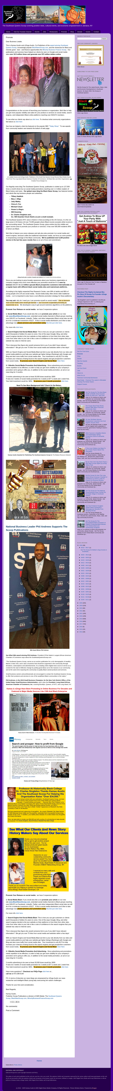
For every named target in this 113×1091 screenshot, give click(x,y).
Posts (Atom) (18, 1065)
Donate (79, 32)
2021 (81, 613)
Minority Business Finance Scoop (54, 50)
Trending (80, 363)
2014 (81, 632)
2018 (81, 621)
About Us (80, 373)
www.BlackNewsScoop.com (19, 316)
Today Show (54, 126)
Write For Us (81, 375)
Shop (72, 32)
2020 (81, 616)
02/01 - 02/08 (85, 589)
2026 (81, 545)
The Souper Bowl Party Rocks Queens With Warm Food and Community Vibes (95, 407)
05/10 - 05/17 (85, 547)
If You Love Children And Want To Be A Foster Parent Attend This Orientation (96, 450)
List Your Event (81, 368)
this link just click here (54, 323)
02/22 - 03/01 (85, 581)
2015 (81, 629)
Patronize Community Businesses (87, 377)
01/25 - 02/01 (85, 591)
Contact (96, 32)
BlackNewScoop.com (18, 998)
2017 (81, 624)
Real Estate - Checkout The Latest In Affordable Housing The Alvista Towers (91, 380)
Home (8, 32)
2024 (81, 605)
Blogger (94, 1088)
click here (35, 119)
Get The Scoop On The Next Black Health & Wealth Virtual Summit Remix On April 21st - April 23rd (96, 393)
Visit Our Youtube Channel (22, 32)
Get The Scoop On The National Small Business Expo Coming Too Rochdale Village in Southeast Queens (96, 493)
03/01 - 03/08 (85, 578)
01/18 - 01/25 (85, 594)
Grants (88, 32)
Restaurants (54, 32)
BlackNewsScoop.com (40, 47)
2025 (81, 603)
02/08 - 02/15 (85, 586)
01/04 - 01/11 (85, 599)
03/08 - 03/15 (85, 576)
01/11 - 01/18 (85, 597)
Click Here (61, 361)
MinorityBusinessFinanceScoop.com (40, 998)
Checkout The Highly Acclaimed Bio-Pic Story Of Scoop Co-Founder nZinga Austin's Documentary (92, 294)
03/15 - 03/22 (85, 573)
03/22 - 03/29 (85, 570)
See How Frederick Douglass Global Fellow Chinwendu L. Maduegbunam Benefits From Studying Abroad (94, 508)
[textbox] (39, 584)
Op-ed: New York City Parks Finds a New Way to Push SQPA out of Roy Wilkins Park (96, 463)
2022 (81, 611)
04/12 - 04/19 (85, 562)
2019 (81, 618)
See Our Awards (82, 361)
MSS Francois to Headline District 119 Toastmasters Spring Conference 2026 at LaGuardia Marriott (96, 435)
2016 (81, 626)
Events (37, 32)
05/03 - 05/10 (85, 555)
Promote (64, 32)
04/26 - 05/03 (85, 557)
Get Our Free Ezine (83, 351)
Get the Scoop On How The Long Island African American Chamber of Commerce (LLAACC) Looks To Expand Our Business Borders (96, 478)
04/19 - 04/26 (85, 560)
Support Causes (82, 384)
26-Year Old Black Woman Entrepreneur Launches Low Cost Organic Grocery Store (96, 421)
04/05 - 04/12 (85, 565)
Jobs (44, 32)
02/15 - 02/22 (85, 584)
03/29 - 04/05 (85, 568)
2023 (81, 608)
